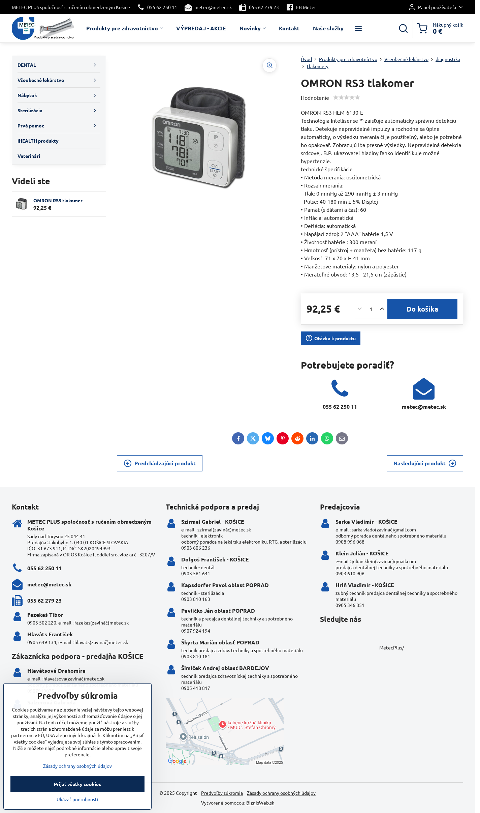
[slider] (346, 97)
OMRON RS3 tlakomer (58, 200)
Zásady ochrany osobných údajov (281, 793)
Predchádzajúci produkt (160, 463)
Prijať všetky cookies (77, 794)
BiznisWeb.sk (260, 803)
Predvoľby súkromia (222, 793)
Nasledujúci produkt (424, 463)
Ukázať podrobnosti (77, 809)
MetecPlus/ (391, 647)
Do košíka (422, 308)
